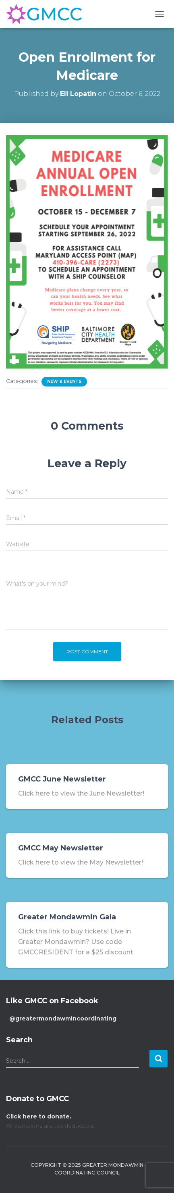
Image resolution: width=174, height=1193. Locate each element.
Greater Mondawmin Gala (67, 916)
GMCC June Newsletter (62, 779)
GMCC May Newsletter (60, 848)
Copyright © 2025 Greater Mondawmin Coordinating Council (87, 1169)
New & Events (64, 381)
